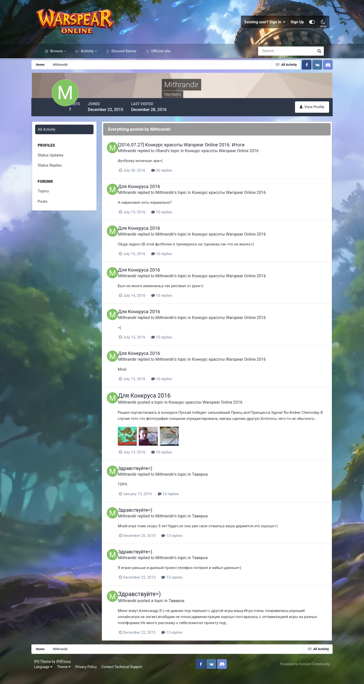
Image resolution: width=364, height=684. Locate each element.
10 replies (177, 217)
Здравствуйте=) (150, 479)
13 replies (183, 504)
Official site (160, 57)
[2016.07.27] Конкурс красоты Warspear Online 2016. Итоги (196, 150)
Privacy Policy (92, 676)
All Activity (55, 135)
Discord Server (123, 57)
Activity (87, 57)
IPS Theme (48, 671)
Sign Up (291, 25)
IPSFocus (69, 671)
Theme (70, 676)
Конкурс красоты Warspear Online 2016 (237, 156)
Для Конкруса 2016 (154, 192)
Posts (51, 207)
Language (49, 676)
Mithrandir (142, 156)
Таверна (215, 484)
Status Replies (58, 171)
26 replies (177, 176)
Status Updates (59, 161)
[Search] (269, 57)
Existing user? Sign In (259, 25)
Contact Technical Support (127, 676)
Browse (56, 57)
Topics (51, 197)
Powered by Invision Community (299, 673)
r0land (176, 156)
